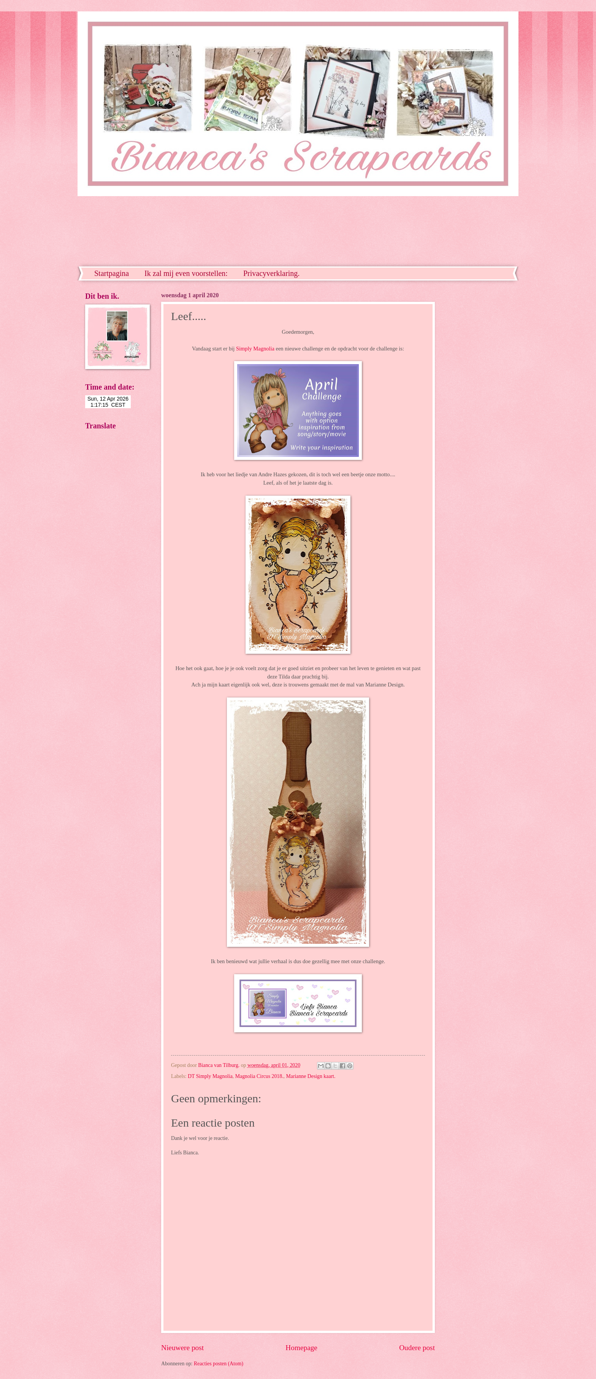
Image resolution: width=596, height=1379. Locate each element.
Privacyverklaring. (271, 273)
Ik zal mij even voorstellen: (186, 273)
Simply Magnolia (255, 349)
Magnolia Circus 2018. (259, 1076)
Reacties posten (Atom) (218, 1363)
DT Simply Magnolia (210, 1076)
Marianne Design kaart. (311, 1076)
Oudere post (417, 1348)
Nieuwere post (182, 1348)
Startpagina (111, 273)
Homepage (301, 1348)
